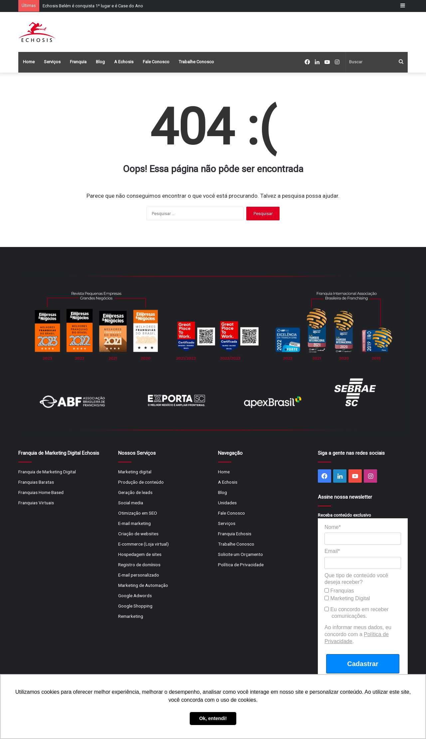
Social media (130, 502)
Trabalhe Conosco (196, 61)
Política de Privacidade (241, 564)
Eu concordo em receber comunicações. (356, 613)
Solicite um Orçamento (240, 554)
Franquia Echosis (234, 533)
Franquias (339, 591)
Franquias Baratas (36, 482)
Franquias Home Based (41, 492)
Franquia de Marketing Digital (47, 471)
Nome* (332, 527)
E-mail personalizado (138, 575)
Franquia (78, 61)
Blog (100, 61)
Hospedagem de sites (139, 554)
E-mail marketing (134, 523)
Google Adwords (135, 595)
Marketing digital (134, 471)
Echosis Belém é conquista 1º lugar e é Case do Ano (93, 5)
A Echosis (123, 61)
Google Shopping (135, 606)
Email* (332, 551)
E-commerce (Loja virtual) (143, 544)
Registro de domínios (139, 564)
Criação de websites (138, 533)
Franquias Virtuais (36, 502)
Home (29, 61)
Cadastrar (362, 663)
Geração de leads (135, 492)
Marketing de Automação (143, 585)
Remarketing (130, 616)
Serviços (52, 61)
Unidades (227, 502)
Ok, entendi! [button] (213, 718)
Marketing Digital (347, 598)
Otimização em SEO (137, 513)
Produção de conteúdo (141, 482)
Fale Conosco (156, 61)
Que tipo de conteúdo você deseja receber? (356, 579)
